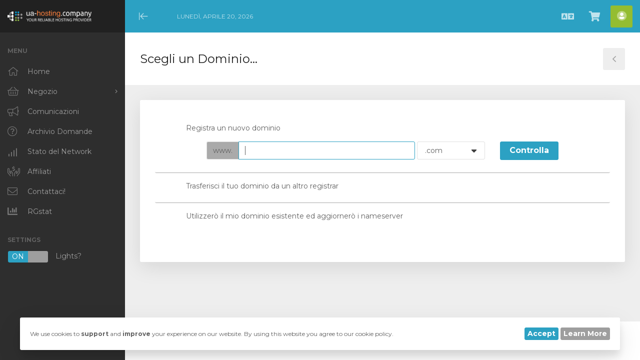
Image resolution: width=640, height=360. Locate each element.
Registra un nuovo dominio (225, 128)
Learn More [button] (585, 333)
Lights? (45, 256)
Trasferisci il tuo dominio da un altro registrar (254, 187)
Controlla (529, 150)
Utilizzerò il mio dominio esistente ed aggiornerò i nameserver (286, 216)
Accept (542, 333)
